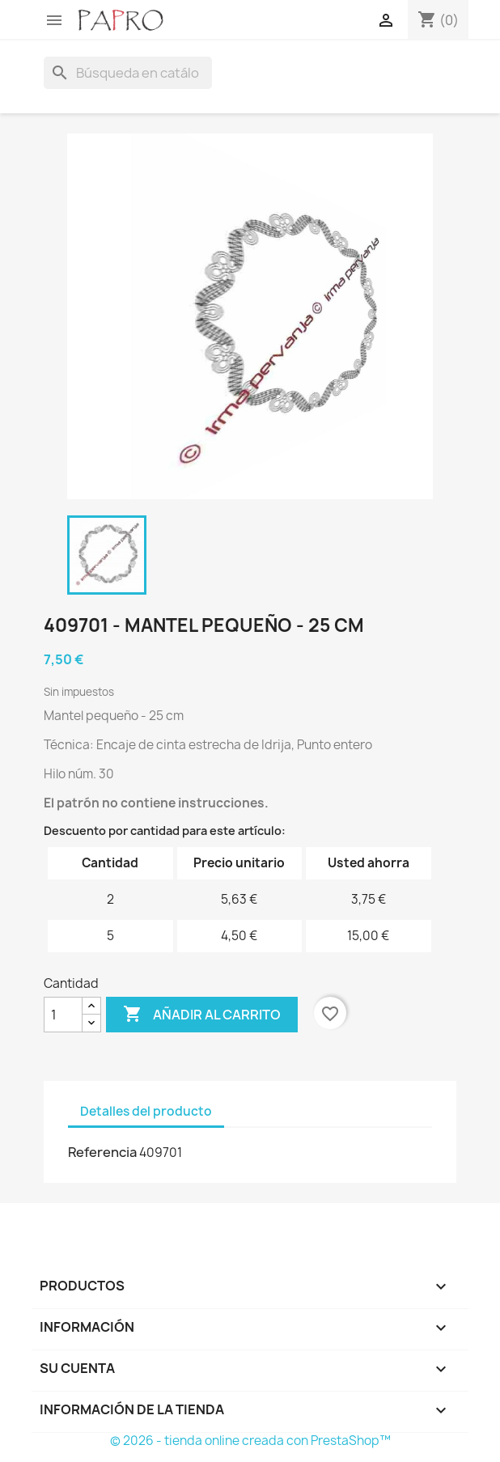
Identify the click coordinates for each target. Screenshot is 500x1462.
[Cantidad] (63, 1014)
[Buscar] (128, 73)
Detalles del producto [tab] (146, 1111)
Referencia (102, 1152)
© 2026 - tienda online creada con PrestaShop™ (250, 1440)
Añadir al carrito (202, 1014)
